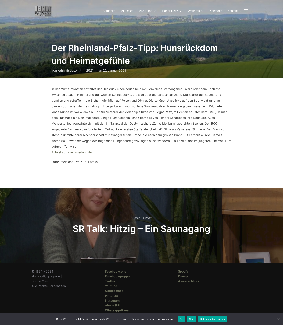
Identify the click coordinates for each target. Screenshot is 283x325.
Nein (191, 319)
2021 (90, 70)
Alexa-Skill (112, 305)
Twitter (110, 281)
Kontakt (234, 11)
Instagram (112, 300)
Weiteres (196, 11)
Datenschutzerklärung (212, 319)
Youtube (111, 286)
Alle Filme (147, 11)
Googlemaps (114, 291)
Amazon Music (189, 281)
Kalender (216, 10)
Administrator (68, 70)
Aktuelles (127, 10)
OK (181, 319)
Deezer (183, 276)
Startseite (109, 10)
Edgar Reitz (172, 11)
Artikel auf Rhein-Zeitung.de (72, 152)
